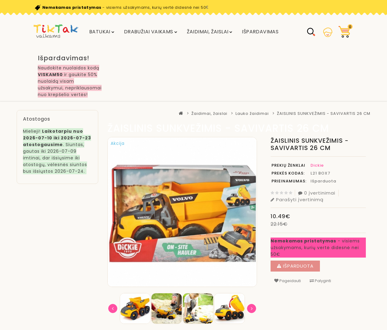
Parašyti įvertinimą (297, 199)
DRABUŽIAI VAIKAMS (148, 31)
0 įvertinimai (316, 193)
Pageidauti (287, 281)
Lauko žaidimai (252, 113)
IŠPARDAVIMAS (260, 31)
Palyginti (320, 281)
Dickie (317, 165)
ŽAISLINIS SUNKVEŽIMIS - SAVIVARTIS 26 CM (323, 113)
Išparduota (295, 266)
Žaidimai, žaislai (208, 31)
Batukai (99, 31)
